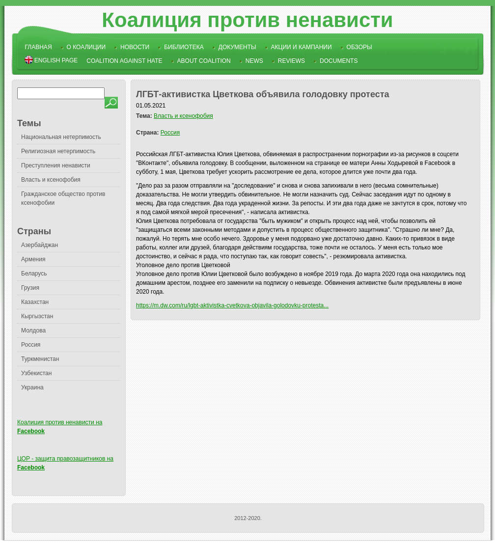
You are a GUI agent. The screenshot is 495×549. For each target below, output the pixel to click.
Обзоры (359, 47)
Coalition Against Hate (124, 60)
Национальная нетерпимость (61, 137)
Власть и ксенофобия (51, 179)
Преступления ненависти (55, 165)
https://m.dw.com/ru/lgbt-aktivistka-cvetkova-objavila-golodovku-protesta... (232, 305)
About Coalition (204, 60)
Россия (30, 344)
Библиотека (184, 47)
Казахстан (35, 302)
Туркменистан (40, 359)
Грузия (30, 287)
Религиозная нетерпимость (58, 151)
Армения (33, 259)
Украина (32, 387)
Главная (38, 47)
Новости (134, 47)
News (254, 60)
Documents (339, 60)
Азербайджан (39, 245)
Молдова (33, 330)
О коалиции (86, 47)
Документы (237, 47)
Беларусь (34, 273)
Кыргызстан (37, 316)
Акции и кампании (301, 47)
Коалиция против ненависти (247, 19)
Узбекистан (36, 373)
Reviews (291, 60)
